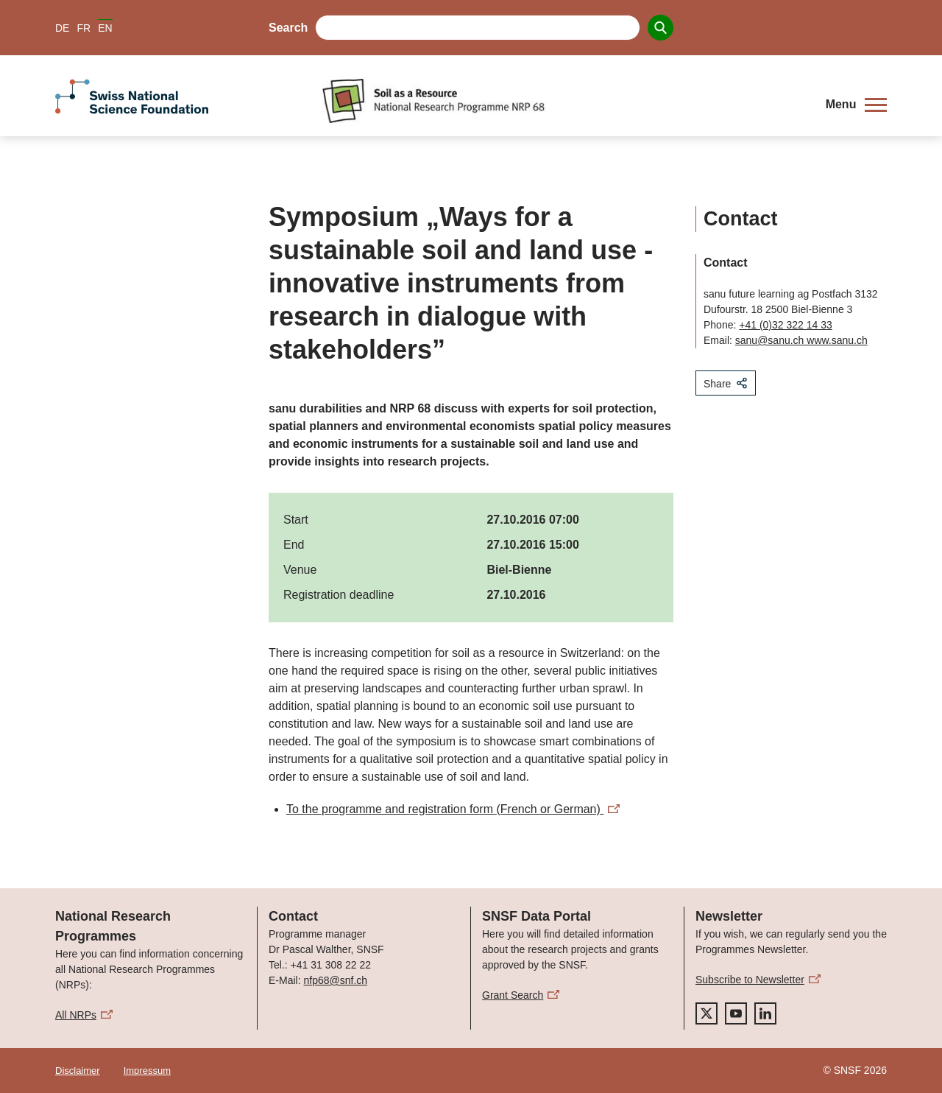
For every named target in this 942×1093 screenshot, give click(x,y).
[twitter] (706, 1013)
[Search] (660, 28)
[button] (856, 104)
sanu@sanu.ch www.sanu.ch (801, 340)
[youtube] (736, 1013)
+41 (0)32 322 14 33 (785, 325)
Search (288, 27)
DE (62, 28)
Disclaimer (77, 1070)
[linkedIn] (765, 1013)
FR (84, 28)
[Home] (563, 101)
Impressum (147, 1070)
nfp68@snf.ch (335, 980)
